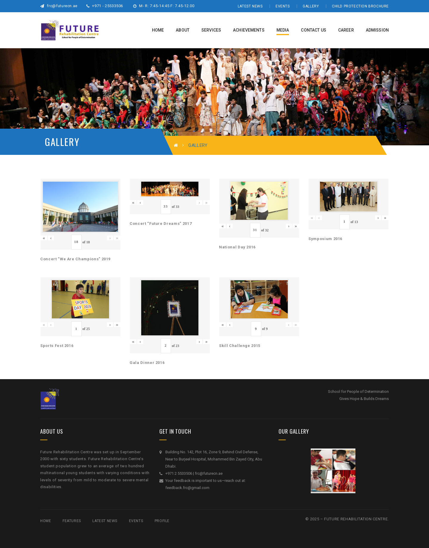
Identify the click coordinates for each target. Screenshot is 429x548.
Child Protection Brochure (360, 6)
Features (72, 521)
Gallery (311, 6)
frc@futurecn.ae (58, 6)
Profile (162, 521)
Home (45, 521)
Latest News (250, 6)
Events (283, 6)
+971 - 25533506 (104, 6)
